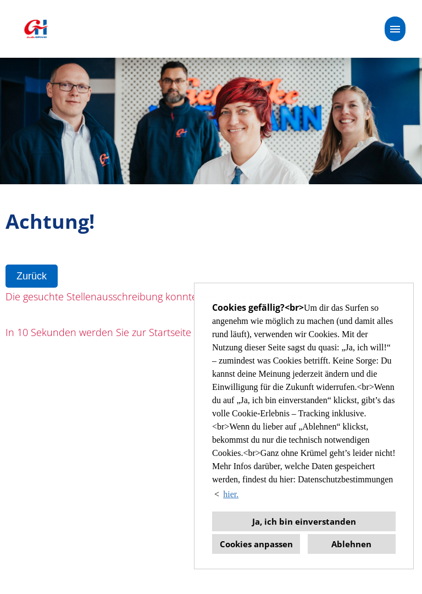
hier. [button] (230, 494)
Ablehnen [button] (351, 543)
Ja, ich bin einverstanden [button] (304, 521)
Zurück (31, 276)
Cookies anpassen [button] (256, 543)
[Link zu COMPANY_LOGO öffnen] (36, 29)
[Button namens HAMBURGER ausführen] (395, 28)
